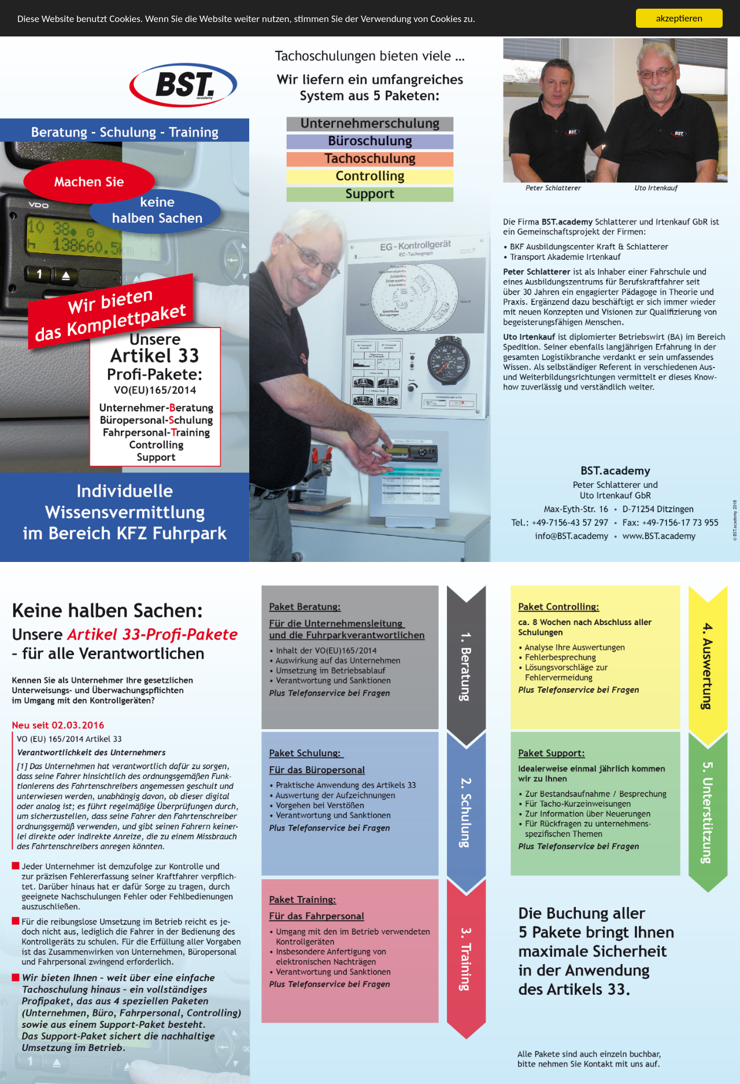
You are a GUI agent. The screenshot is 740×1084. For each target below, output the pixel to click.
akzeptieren (679, 18)
